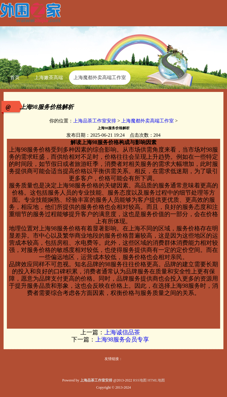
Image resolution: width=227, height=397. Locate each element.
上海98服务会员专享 (122, 339)
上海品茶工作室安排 (94, 120)
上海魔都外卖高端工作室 (147, 120)
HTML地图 (156, 380)
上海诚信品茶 (122, 332)
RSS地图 (139, 380)
